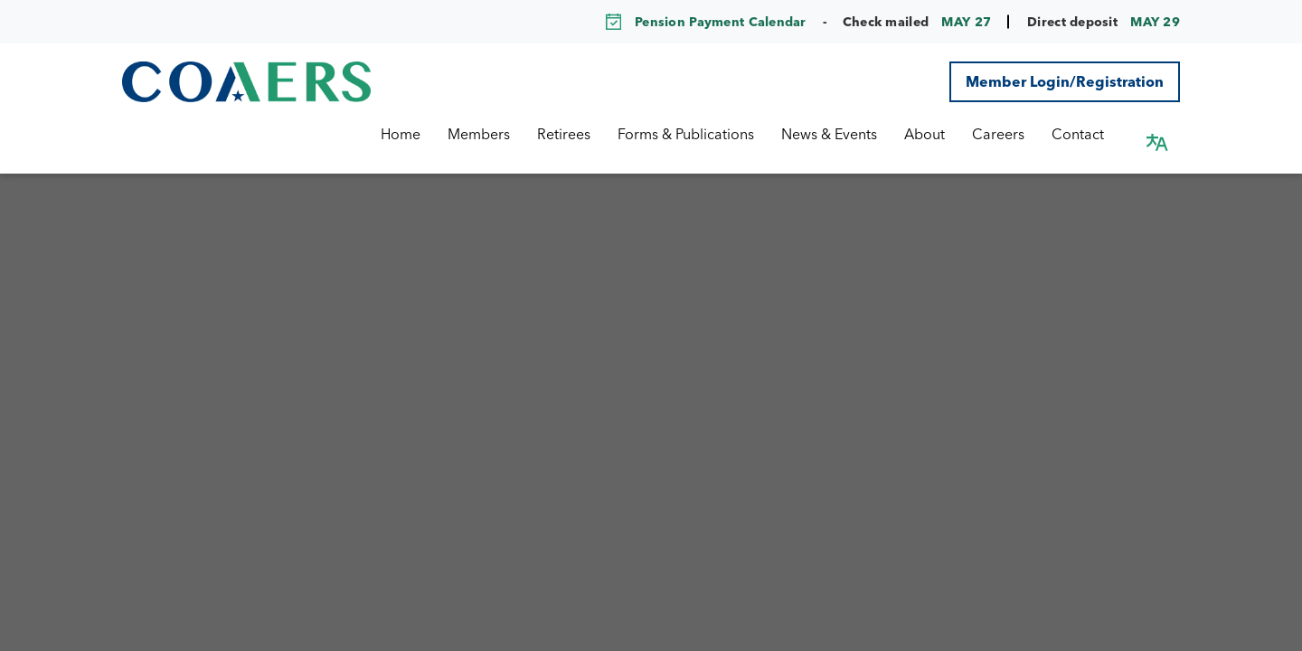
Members (496, 134)
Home (418, 134)
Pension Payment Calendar (721, 22)
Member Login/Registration (1065, 81)
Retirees (581, 134)
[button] (1157, 133)
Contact (1095, 134)
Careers (1015, 134)
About (941, 134)
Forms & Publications (703, 134)
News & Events (846, 134)
